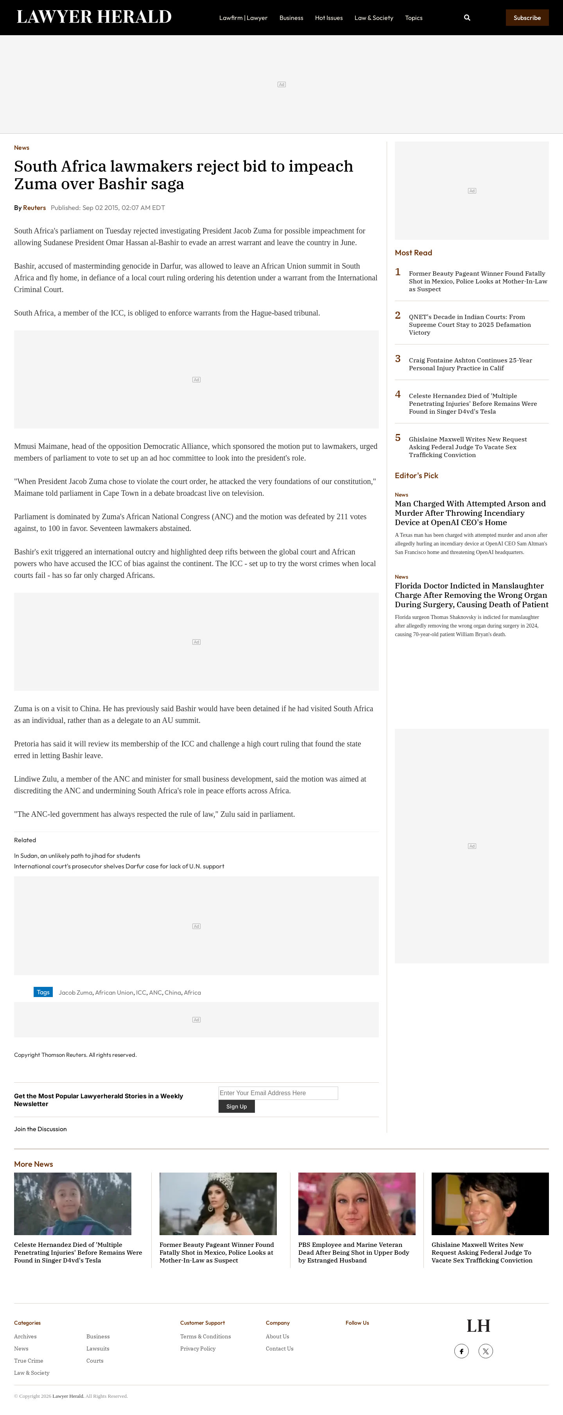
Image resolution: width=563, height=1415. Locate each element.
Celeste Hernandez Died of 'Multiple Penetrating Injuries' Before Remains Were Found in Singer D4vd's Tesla (473, 403)
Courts (95, 1360)
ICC (141, 992)
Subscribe (527, 18)
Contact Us (280, 1348)
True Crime (28, 1360)
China (173, 992)
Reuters (35, 207)
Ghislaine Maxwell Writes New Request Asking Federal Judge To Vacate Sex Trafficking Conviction (468, 447)
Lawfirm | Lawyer (243, 18)
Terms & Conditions (205, 1336)
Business (291, 18)
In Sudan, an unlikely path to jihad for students (77, 855)
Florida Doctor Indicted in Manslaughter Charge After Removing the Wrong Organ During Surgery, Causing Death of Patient (472, 595)
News (21, 147)
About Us (277, 1336)
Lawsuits (97, 1348)
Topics (414, 18)
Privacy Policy (197, 1348)
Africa (192, 992)
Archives (25, 1336)
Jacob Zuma (75, 992)
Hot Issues (329, 18)
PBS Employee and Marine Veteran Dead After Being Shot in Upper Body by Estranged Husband (353, 1252)
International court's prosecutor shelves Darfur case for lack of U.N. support (119, 866)
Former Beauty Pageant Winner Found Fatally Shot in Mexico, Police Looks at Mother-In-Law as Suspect (478, 281)
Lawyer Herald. (68, 1396)
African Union (114, 992)
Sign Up (236, 1106)
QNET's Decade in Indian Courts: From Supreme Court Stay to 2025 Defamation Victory (470, 324)
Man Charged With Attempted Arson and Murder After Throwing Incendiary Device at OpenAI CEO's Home (470, 512)
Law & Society (374, 18)
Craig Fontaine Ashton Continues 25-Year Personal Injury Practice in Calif (470, 364)
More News (33, 1164)
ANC (155, 992)
